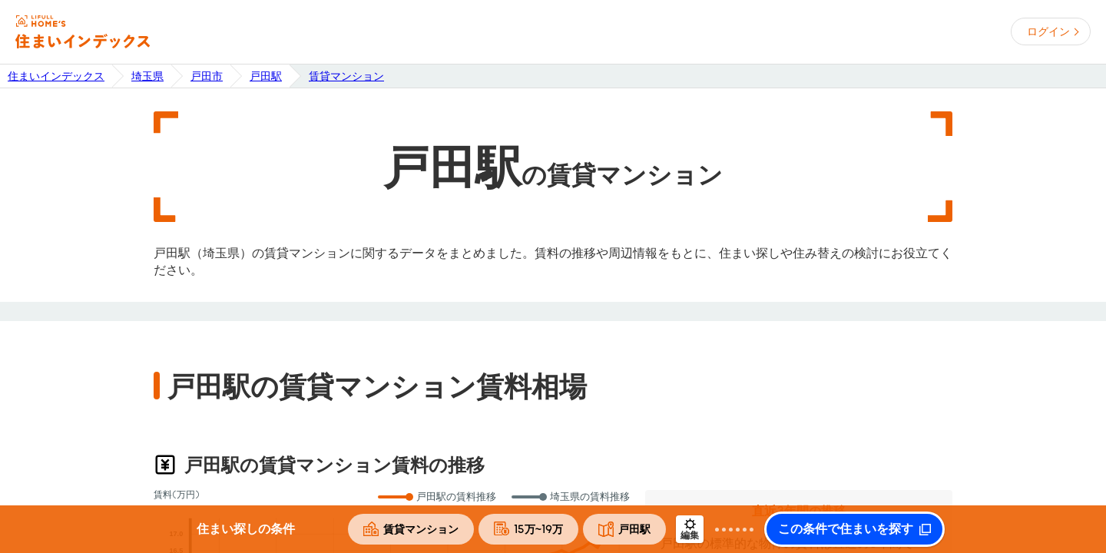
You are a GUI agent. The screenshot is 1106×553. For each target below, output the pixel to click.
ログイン (1048, 31)
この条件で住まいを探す (845, 529)
